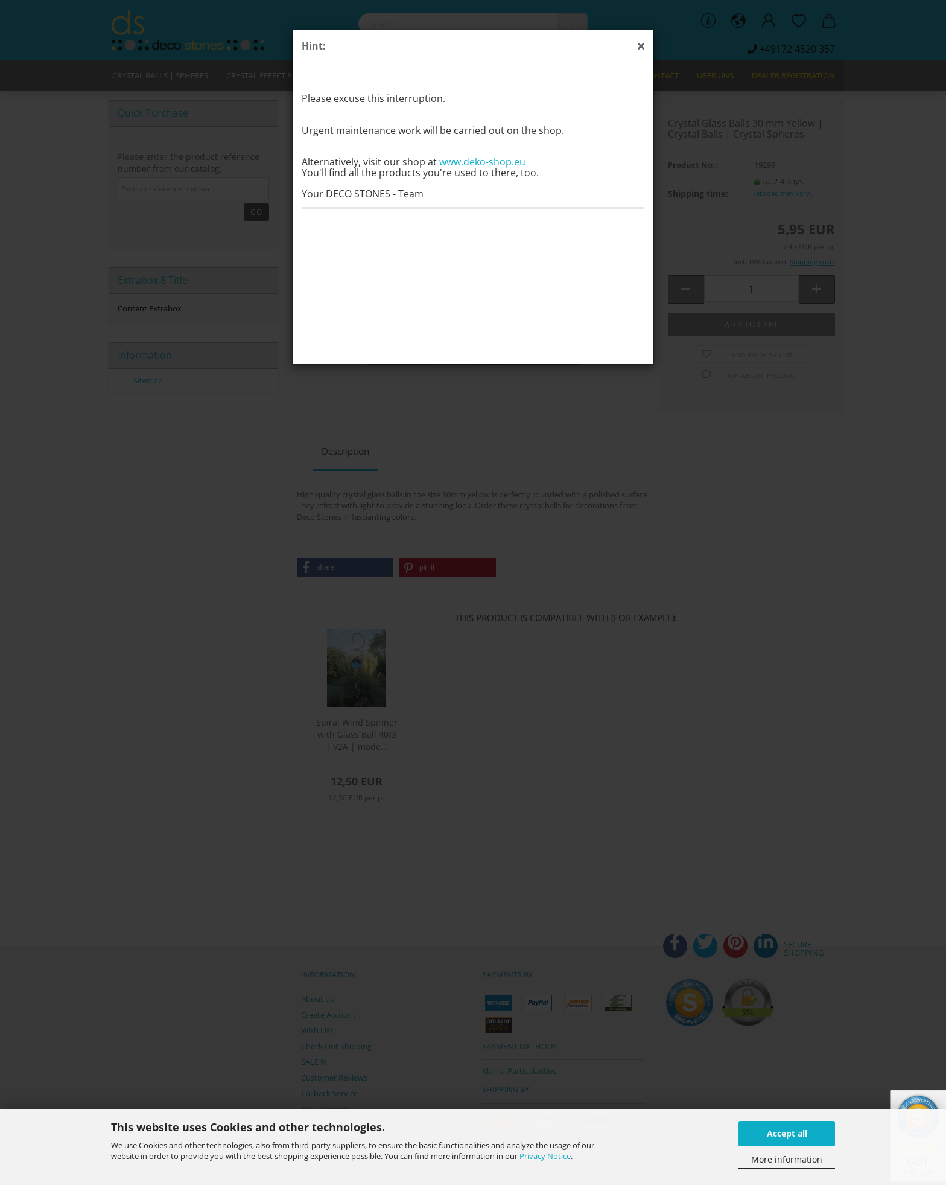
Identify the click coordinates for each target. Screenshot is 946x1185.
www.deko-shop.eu (482, 161)
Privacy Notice (545, 1156)
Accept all (787, 1133)
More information (786, 1159)
